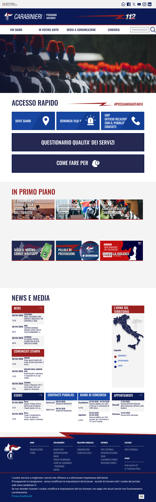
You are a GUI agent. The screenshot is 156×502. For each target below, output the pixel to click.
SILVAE (103, 456)
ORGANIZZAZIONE (36, 449)
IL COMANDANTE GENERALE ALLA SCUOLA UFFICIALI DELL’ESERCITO (25, 207)
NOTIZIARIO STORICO (108, 462)
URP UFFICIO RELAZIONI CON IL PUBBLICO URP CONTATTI (124, 120)
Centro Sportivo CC (131, 465)
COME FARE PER (78, 163)
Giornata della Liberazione (129, 415)
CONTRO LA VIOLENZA (115, 253)
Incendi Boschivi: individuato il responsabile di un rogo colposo (33, 375)
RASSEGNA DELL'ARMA (109, 452)
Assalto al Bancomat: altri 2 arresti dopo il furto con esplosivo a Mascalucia (33, 386)
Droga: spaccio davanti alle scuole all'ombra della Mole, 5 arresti (34, 362)
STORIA (32, 452)
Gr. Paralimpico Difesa (132, 468)
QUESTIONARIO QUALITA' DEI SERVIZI (78, 142)
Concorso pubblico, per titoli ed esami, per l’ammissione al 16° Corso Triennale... (99, 419)
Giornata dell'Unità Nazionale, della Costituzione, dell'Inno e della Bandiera (132, 405)
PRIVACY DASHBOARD (61, 459)
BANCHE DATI (58, 449)
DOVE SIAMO (34, 120)
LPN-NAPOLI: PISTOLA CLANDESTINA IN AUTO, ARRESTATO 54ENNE (31, 341)
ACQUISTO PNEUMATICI (64, 403)
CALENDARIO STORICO (109, 459)
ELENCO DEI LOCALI (84, 452)
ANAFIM (56, 469)
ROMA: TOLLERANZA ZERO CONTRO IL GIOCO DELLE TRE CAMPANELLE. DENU (33, 318)
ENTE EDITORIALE (107, 449)
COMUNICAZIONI (83, 449)
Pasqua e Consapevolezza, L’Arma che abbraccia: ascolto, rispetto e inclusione (33, 417)
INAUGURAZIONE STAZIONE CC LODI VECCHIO (69, 208)
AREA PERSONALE (131, 449)
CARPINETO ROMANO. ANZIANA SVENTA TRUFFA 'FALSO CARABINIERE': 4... (32, 329)
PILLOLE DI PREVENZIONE (66, 251)
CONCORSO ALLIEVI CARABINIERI (114, 210)
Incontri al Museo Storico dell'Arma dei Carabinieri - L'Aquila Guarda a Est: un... (33, 405)
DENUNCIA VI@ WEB (79, 120)
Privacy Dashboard (22, 496)
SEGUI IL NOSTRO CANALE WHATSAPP (26, 251)
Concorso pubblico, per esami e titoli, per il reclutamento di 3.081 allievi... (99, 405)
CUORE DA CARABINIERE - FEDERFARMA (62, 464)
